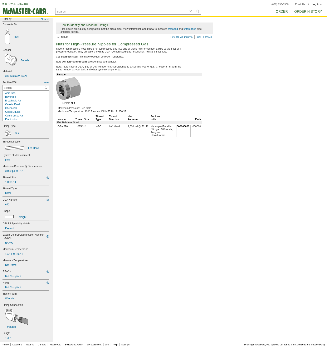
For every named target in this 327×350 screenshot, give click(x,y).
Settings (125, 344)
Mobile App (55, 344)
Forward (207, 37)
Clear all (45, 19)
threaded (173, 29)
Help (115, 344)
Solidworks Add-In (74, 344)
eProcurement (94, 344)
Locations (17, 344)
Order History (308, 11)
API (107, 344)
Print (198, 37)
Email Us (300, 4)
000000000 (183, 126)
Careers (42, 344)
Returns (30, 344)
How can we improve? (182, 37)
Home (6, 344)
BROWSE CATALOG (16, 4)
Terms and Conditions (295, 344)
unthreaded (190, 29)
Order (282, 11)
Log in (317, 4)
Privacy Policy (318, 344)
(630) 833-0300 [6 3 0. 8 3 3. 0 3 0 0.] (280, 4)
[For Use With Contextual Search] (26, 88)
